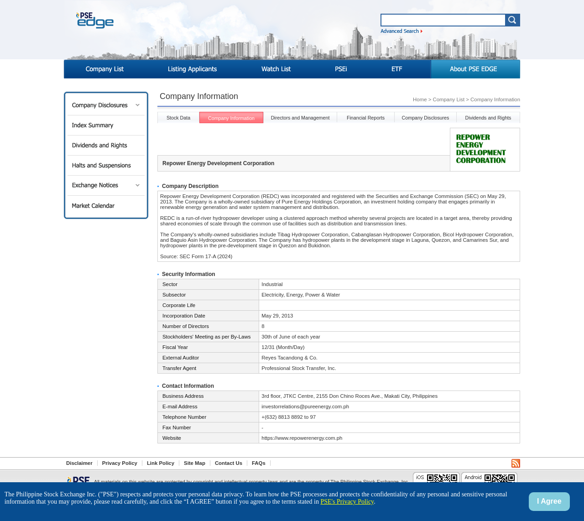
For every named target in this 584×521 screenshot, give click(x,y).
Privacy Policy (119, 463)
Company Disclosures (106, 105)
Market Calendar (106, 205)
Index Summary (106, 125)
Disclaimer (79, 463)
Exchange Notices (106, 185)
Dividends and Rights (106, 145)
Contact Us (228, 463)
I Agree (549, 501)
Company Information (231, 118)
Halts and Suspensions (106, 165)
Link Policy (160, 463)
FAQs (259, 463)
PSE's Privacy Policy (347, 501)
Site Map (194, 463)
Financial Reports (366, 117)
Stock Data (178, 117)
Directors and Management (300, 117)
